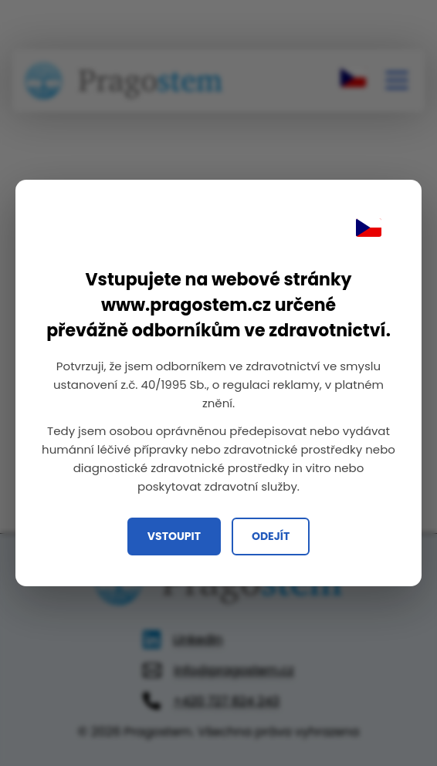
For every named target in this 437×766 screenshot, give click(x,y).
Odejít (271, 536)
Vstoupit (174, 536)
